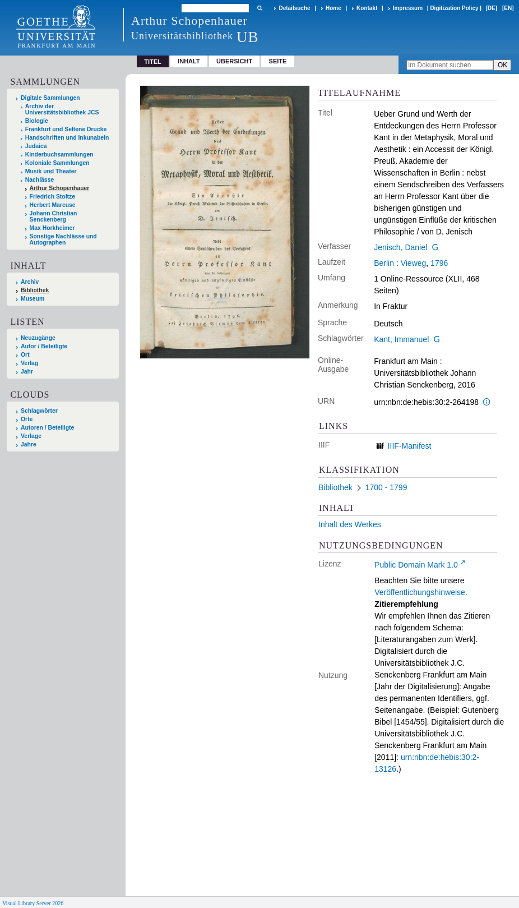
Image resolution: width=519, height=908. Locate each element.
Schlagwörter (39, 411)
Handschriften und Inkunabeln (67, 138)
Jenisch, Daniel (400, 247)
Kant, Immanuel (401, 339)
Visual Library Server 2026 (32, 903)
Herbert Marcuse (53, 205)
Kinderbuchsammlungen (59, 154)
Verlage (31, 436)
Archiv (30, 282)
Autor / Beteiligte (44, 346)
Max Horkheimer (52, 228)
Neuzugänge (38, 338)
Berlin (384, 263)
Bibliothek (35, 290)
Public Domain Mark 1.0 (416, 564)
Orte (27, 419)
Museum (32, 299)
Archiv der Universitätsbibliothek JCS (62, 109)
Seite (278, 61)
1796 (439, 263)
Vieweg (414, 263)
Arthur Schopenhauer (60, 188)
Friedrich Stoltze (52, 196)
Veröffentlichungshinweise (419, 592)
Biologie (36, 121)
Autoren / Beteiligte (47, 428)
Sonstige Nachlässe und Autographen (63, 239)
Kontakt (366, 8)
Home (333, 8)
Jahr (27, 371)
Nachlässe (39, 180)
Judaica (36, 146)
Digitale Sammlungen (50, 98)
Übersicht (234, 61)
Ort (25, 355)
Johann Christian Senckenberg (53, 216)
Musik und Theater (51, 171)
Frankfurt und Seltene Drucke (66, 129)
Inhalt (189, 61)
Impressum (408, 8)
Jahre (28, 444)
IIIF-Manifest (410, 445)
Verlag (29, 363)
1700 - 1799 (386, 487)
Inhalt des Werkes (349, 524)
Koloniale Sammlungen (57, 163)
